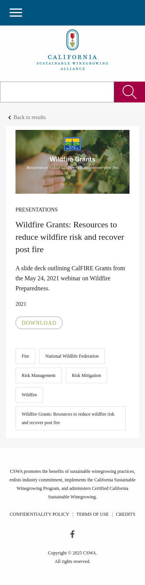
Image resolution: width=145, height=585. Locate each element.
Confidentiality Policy (39, 514)
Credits (125, 514)
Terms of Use (92, 514)
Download (39, 323)
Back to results (30, 117)
